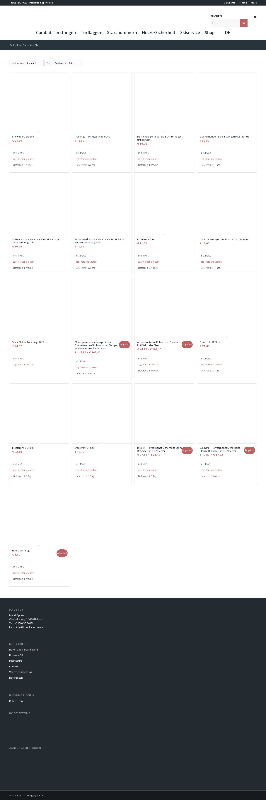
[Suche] (229, 23)
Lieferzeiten (16, 677)
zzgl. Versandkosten (23, 158)
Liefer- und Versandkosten (24, 649)
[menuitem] (229, 3)
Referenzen (16, 701)
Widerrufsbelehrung (20, 672)
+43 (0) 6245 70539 (18, 2)
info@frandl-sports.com (41, 2)
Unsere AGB (16, 655)
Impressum (15, 660)
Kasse (254, 2)
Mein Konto (229, 2)
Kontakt (243, 2)
